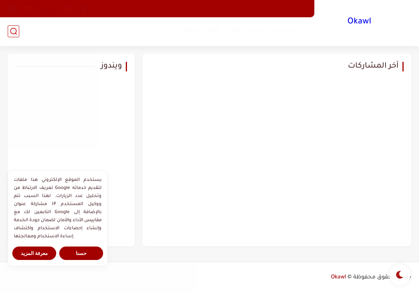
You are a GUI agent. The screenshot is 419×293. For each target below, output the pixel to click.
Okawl (359, 22)
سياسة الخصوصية (284, 8)
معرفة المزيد (34, 253)
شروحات (284, 31)
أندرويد (256, 31)
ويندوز (189, 31)
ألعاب (212, 31)
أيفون (233, 31)
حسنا (81, 253)
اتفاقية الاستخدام (233, 8)
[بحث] (13, 31)
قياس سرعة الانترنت (180, 8)
